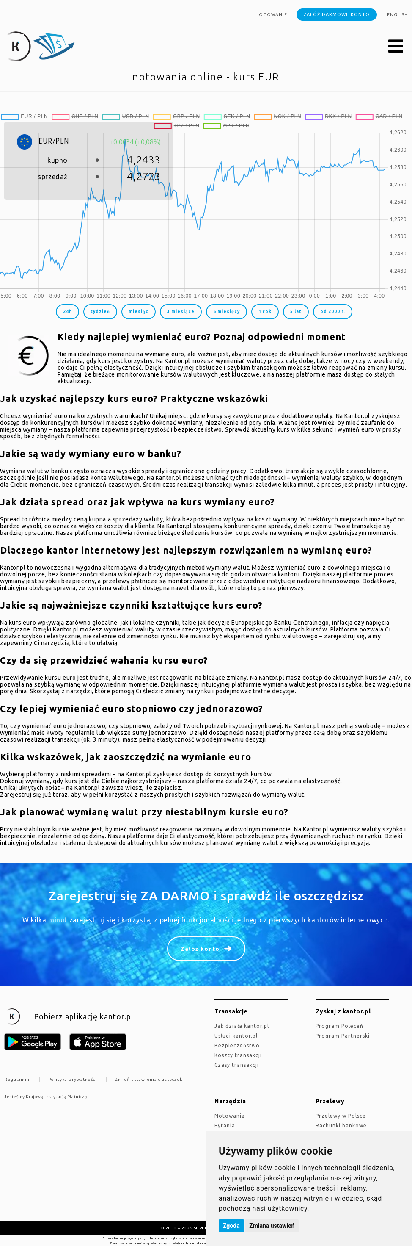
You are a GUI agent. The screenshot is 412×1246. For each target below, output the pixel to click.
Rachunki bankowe (341, 1125)
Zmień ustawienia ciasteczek (148, 1079)
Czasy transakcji (236, 1065)
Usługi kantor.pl (236, 1035)
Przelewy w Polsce (341, 1116)
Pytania (224, 1125)
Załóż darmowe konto (337, 14)
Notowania (229, 1116)
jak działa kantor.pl (241, 1026)
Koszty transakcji (238, 1055)
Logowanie (271, 14)
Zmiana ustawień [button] (271, 1225)
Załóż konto (200, 949)
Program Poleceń (339, 1026)
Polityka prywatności (72, 1079)
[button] (396, 46)
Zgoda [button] (231, 1225)
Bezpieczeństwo (237, 1045)
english (397, 14)
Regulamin (17, 1079)
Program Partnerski (343, 1035)
